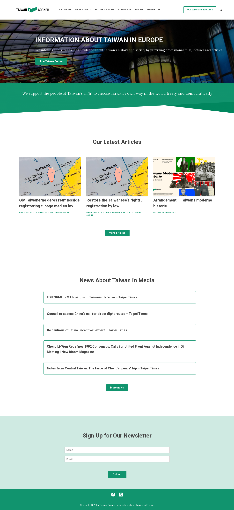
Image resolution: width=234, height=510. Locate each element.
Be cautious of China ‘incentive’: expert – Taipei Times (87, 330)
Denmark (40, 212)
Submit (117, 474)
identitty (49, 212)
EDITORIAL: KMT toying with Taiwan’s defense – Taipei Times (92, 297)
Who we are (65, 9)
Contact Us (124, 9)
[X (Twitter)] (121, 494)
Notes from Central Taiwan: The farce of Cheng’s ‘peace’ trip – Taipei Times (103, 368)
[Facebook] (113, 494)
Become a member (104, 9)
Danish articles (27, 212)
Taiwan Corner (62, 212)
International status (122, 212)
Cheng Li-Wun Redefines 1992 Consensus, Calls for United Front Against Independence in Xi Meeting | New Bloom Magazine (115, 349)
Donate (139, 9)
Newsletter (153, 9)
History (157, 212)
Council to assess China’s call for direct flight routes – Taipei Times (97, 314)
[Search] (221, 10)
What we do (83, 10)
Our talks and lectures (200, 9)
